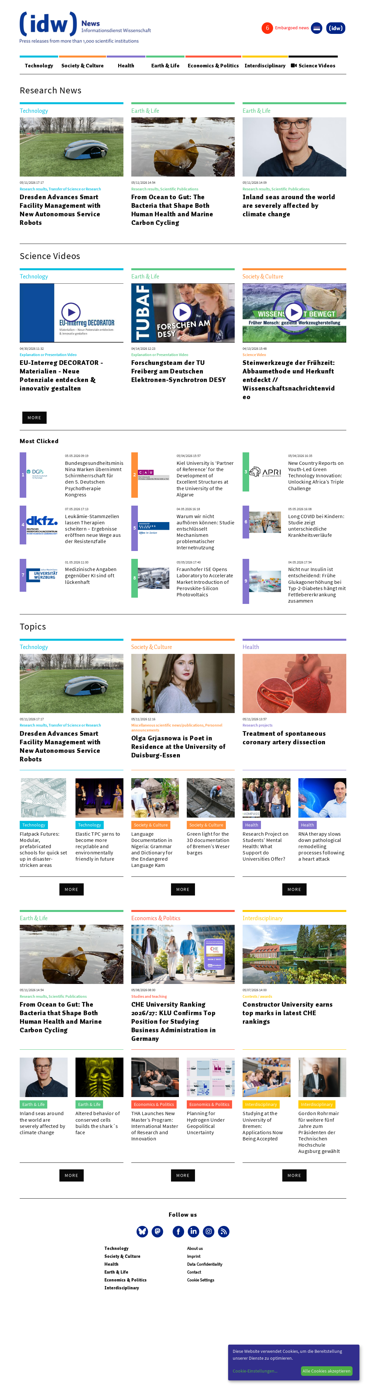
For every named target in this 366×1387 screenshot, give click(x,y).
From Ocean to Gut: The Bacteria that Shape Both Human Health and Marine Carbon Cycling (172, 210)
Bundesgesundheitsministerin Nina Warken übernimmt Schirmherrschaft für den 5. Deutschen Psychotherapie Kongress (100, 479)
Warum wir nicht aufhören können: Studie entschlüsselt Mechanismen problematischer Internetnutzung (205, 532)
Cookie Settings (200, 1280)
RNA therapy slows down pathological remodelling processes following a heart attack (321, 847)
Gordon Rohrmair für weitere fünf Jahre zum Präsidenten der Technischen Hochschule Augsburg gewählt (319, 1132)
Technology (38, 66)
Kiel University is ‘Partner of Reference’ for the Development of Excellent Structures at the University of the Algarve (205, 479)
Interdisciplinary (264, 66)
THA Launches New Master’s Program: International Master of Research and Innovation (154, 1126)
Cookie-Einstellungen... (255, 1371)
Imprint (193, 1256)
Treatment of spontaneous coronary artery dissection (284, 738)
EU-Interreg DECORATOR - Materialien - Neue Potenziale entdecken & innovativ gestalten (61, 376)
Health (125, 66)
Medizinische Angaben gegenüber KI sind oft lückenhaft (91, 575)
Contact (194, 1272)
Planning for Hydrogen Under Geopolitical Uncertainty (206, 1123)
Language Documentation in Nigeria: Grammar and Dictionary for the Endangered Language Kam (152, 850)
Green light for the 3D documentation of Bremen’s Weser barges (208, 843)
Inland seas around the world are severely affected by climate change (289, 205)
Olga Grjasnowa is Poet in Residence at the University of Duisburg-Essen (178, 746)
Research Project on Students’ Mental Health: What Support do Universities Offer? (266, 847)
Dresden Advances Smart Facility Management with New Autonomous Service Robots (60, 210)
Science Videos (313, 66)
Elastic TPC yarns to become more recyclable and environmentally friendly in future (97, 847)
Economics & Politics (211, 66)
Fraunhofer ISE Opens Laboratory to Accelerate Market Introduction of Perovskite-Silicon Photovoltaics (205, 582)
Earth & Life (164, 66)
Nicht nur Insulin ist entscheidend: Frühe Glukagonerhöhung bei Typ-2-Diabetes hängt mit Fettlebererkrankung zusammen (317, 585)
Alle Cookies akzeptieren (327, 1371)
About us (195, 1249)
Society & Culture (82, 66)
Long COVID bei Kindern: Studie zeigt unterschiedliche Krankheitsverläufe (316, 526)
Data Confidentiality (204, 1264)
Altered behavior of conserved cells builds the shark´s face (97, 1123)
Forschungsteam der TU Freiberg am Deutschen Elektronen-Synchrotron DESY (178, 371)
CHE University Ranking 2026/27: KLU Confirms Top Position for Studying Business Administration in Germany (173, 1022)
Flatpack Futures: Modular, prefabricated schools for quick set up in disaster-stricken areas (43, 850)
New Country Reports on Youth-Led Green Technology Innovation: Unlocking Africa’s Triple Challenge (316, 476)
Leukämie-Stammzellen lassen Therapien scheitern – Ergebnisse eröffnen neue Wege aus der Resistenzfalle (93, 529)
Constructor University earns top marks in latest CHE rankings (288, 1013)
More (34, 418)
